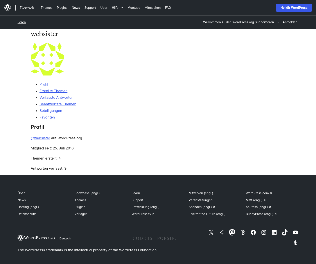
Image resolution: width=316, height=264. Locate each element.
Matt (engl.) (256, 200)
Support (137, 200)
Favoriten (47, 117)
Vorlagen (81, 214)
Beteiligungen (51, 110)
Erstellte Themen (53, 91)
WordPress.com (259, 193)
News (22, 200)
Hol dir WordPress (293, 7)
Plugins (80, 207)
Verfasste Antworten (57, 97)
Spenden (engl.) (202, 207)
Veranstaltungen (200, 200)
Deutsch (65, 238)
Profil (44, 84)
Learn (136, 193)
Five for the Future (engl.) (207, 214)
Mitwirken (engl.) (201, 193)
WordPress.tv (143, 214)
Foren (22, 22)
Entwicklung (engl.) (146, 207)
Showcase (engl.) (87, 193)
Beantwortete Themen (58, 104)
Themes (80, 200)
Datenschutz (27, 214)
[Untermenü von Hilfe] (117, 7)
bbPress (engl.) (258, 207)
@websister (40, 138)
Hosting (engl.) (28, 207)
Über (21, 193)
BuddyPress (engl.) (261, 214)
